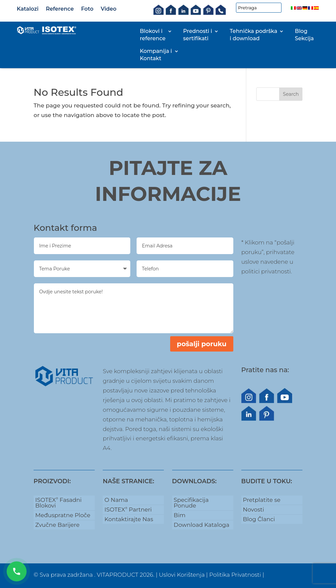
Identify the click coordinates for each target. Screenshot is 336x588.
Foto (87, 9)
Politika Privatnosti (235, 574)
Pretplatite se (261, 500)
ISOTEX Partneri (128, 509)
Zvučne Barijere (57, 524)
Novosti (253, 509)
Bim (179, 515)
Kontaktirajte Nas (128, 519)
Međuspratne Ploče (62, 515)
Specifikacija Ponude (191, 503)
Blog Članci (259, 519)
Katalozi (28, 9)
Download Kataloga (201, 524)
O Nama (116, 500)
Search (291, 94)
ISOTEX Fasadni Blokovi (58, 503)
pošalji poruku (202, 344)
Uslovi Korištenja (182, 574)
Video (108, 9)
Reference (60, 9)
